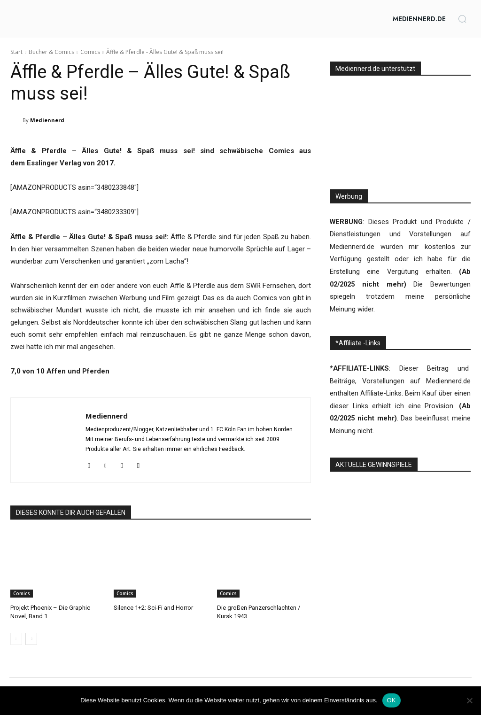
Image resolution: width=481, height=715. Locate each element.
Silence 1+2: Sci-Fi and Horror (153, 607)
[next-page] (31, 639)
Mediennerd (47, 120)
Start (16, 52)
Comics (90, 52)
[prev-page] (16, 639)
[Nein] (469, 700)
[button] (462, 18)
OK (391, 700)
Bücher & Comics (51, 52)
